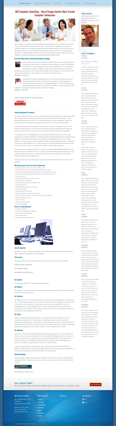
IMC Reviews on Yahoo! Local (23, 372)
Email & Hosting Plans (90, 3)
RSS (85, 399)
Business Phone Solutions (41, 3)
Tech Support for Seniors (72, 3)
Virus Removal (57, 3)
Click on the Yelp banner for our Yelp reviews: (28, 98)
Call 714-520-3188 (96, 384)
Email (85, 402)
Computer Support (25, 3)
